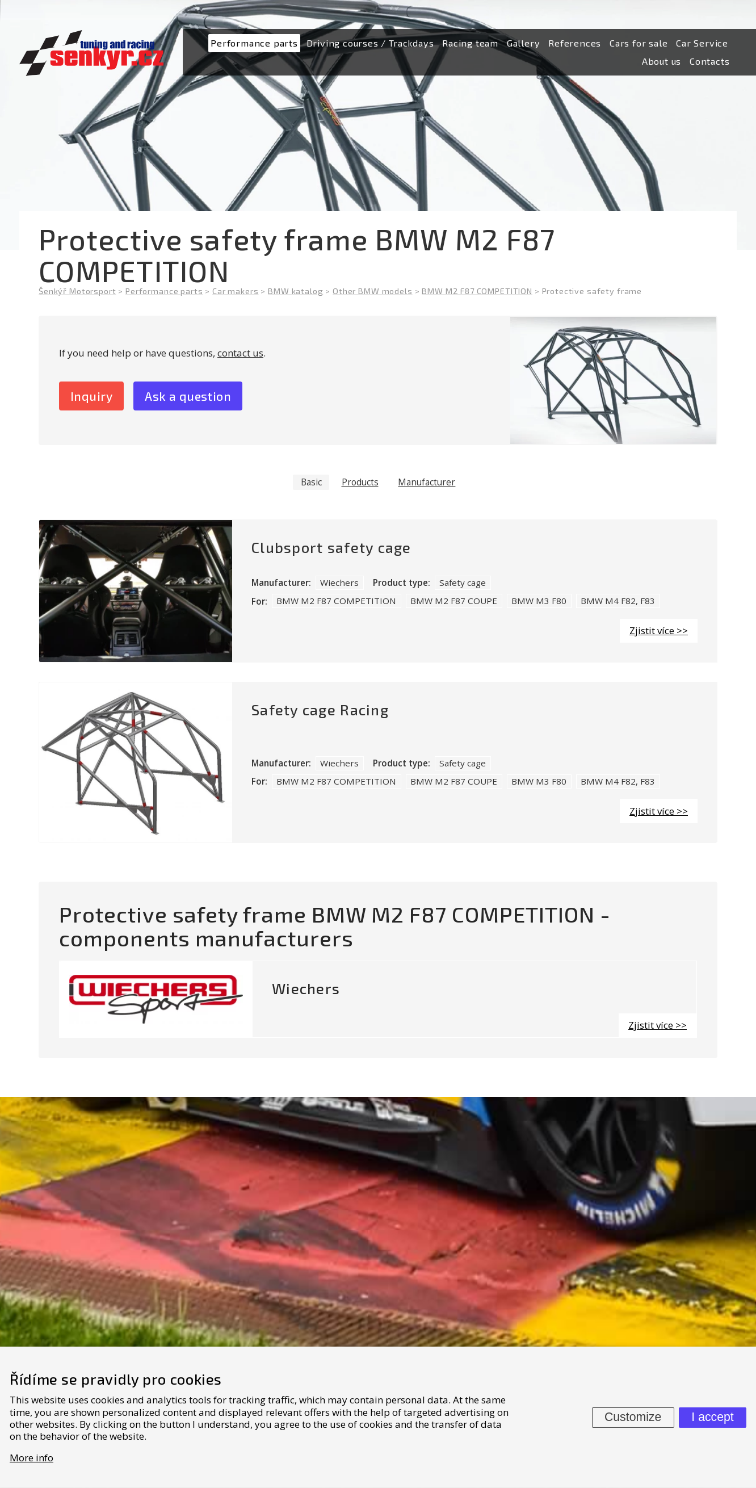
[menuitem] (254, 43)
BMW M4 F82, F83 (618, 601)
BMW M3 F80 (538, 601)
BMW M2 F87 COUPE (453, 601)
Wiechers (339, 583)
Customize (632, 1417)
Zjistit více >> (658, 631)
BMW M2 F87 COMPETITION (336, 601)
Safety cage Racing (320, 710)
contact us (240, 352)
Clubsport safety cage (331, 549)
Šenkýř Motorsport (77, 291)
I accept (712, 1417)
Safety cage (462, 583)
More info (31, 1457)
